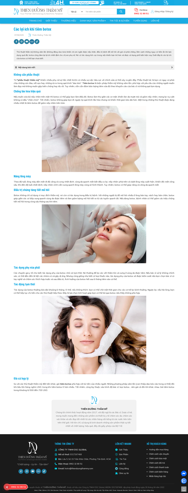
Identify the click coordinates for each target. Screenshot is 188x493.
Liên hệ (155, 20)
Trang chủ (35, 20)
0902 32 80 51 (75, 464)
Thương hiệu (68, 20)
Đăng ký (169, 11)
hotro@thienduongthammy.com (79, 468)
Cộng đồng (124, 468)
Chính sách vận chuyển (159, 454)
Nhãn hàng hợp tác (157, 476)
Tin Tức (122, 459)
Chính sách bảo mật (158, 458)
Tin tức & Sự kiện (119, 20)
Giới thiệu (51, 20)
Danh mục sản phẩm (92, 20)
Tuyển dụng (140, 20)
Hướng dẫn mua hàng (158, 449)
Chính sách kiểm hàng (158, 472)
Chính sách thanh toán (159, 467)
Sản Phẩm (123, 454)
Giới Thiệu (123, 449)
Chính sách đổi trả (157, 463)
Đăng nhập (159, 11)
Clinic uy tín (124, 473)
